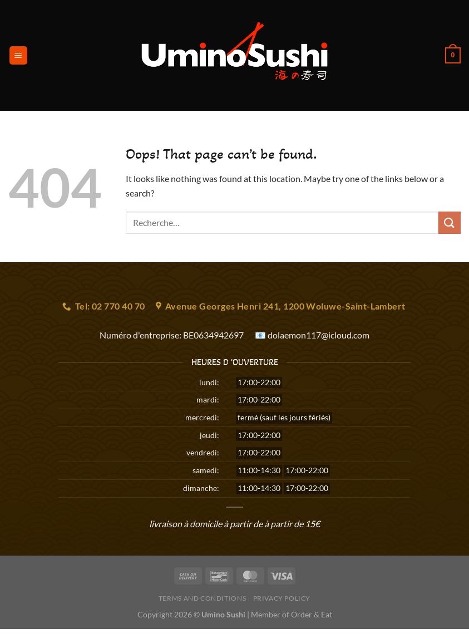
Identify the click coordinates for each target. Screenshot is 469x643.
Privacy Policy (282, 598)
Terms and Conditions (202, 598)
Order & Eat (311, 614)
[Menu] (18, 55)
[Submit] (449, 222)
